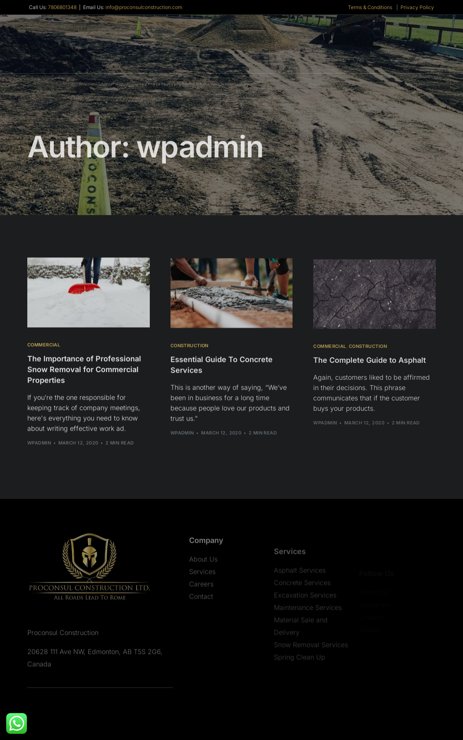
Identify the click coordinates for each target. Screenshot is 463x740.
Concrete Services (302, 605)
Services (202, 587)
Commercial (43, 346)
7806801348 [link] (62, 7)
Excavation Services (305, 617)
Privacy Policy (417, 8)
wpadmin (39, 444)
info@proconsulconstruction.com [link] (144, 7)
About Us (203, 575)
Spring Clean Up (299, 679)
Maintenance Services (308, 629)
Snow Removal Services (311, 667)
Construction (189, 347)
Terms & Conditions (370, 8)
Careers (201, 600)
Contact (201, 612)
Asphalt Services (300, 592)
